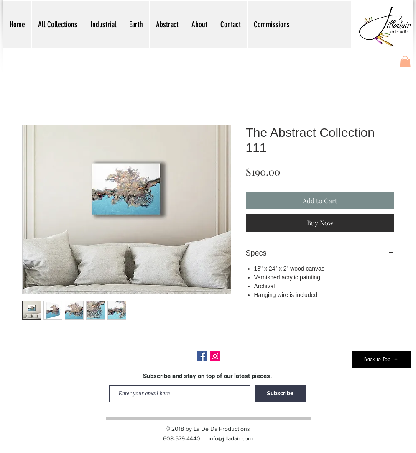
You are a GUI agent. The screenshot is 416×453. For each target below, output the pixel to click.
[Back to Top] (381, 359)
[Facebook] (202, 356)
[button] (405, 63)
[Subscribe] (280, 393)
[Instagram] (215, 356)
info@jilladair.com (231, 438)
